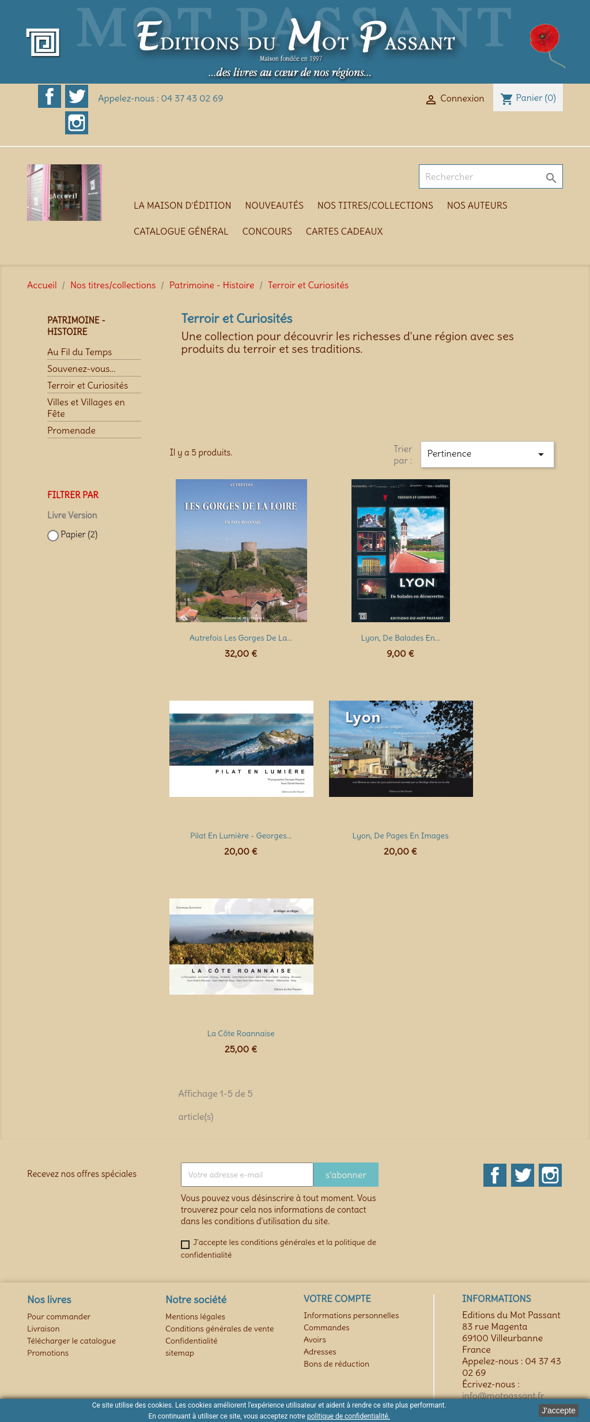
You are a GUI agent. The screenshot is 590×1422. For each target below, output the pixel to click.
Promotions (48, 1353)
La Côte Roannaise (240, 1033)
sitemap (179, 1353)
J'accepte (559, 1410)
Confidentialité (191, 1341)
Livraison (43, 1328)
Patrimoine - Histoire (76, 326)
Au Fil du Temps (79, 352)
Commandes (327, 1327)
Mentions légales (195, 1316)
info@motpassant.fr (503, 1395)
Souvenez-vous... (81, 368)
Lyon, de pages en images (400, 835)
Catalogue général (181, 231)
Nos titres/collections (375, 205)
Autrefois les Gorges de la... (241, 638)
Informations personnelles (351, 1315)
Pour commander (58, 1316)
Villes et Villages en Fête (86, 407)
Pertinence (487, 454)
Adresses (320, 1351)
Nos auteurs (477, 205)
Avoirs (315, 1339)
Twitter (76, 96)
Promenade (71, 430)
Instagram (76, 122)
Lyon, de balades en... (400, 638)
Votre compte (337, 1298)
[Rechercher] (491, 176)
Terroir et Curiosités (87, 385)
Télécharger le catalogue (71, 1341)
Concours (267, 231)
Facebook (49, 96)
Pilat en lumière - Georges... (241, 835)
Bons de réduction (336, 1364)
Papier (78, 534)
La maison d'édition (182, 205)
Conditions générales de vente (219, 1328)
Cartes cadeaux (344, 231)
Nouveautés (274, 205)
